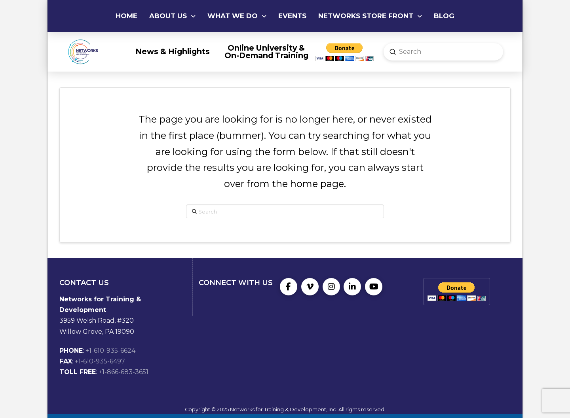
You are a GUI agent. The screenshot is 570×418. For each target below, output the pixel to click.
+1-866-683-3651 (123, 372)
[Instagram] (331, 286)
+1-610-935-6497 (100, 361)
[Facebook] (288, 286)
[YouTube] (373, 286)
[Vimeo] (310, 286)
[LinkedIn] (352, 286)
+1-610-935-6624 (110, 350)
